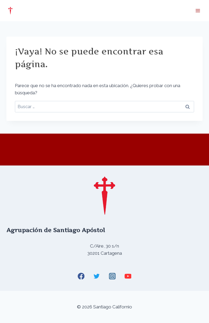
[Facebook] (81, 276)
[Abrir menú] (198, 10)
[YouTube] (128, 276)
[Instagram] (112, 276)
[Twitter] (97, 276)
